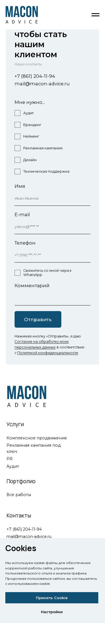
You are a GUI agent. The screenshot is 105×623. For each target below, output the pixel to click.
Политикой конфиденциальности (47, 353)
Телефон (25, 243)
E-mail (22, 214)
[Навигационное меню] (95, 15)
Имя (20, 186)
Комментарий (32, 285)
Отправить (38, 319)
